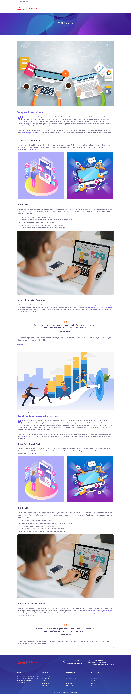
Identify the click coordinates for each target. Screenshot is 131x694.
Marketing (39, 109)
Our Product (70, 676)
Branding (33, 109)
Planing (39, 413)
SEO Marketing (46, 676)
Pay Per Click (45, 681)
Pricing (93, 683)
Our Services (70, 681)
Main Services (95, 681)
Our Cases (94, 686)
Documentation (71, 678)
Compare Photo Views (30, 112)
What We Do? (70, 686)
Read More (20, 344)
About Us (94, 678)
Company (69, 683)
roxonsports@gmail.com (39, 2)
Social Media (45, 683)
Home (58, 26)
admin (28, 109)
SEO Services (45, 678)
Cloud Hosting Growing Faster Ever (38, 416)
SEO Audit (45, 686)
